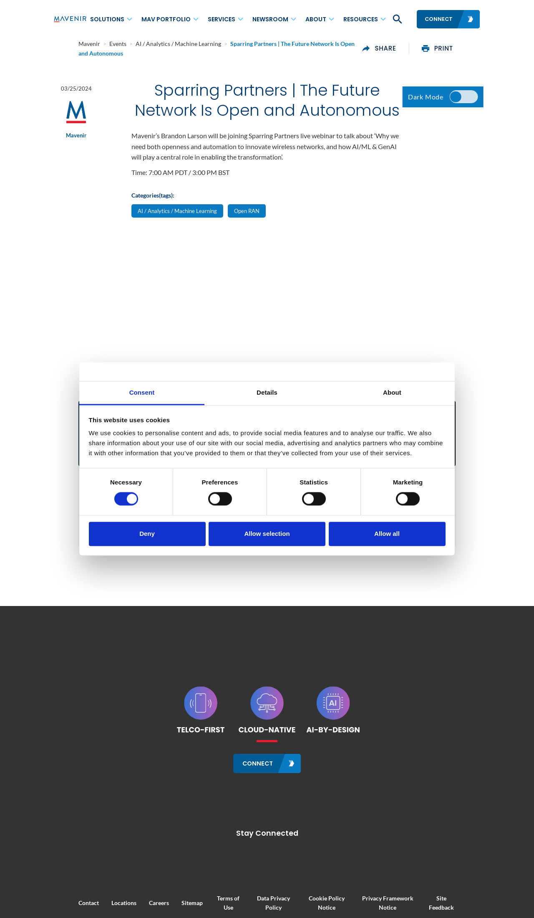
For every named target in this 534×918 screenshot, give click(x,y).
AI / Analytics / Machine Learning (177, 230)
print (462, 45)
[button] (396, 19)
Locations (98, 897)
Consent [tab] (142, 392)
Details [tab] (267, 392)
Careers (134, 897)
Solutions (107, 19)
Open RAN (246, 230)
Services (221, 19)
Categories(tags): (152, 214)
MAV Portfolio (166, 19)
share (404, 45)
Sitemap (167, 897)
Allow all (387, 533)
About (315, 19)
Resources (360, 19)
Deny (147, 533)
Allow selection (267, 533)
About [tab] (392, 392)
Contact (63, 897)
